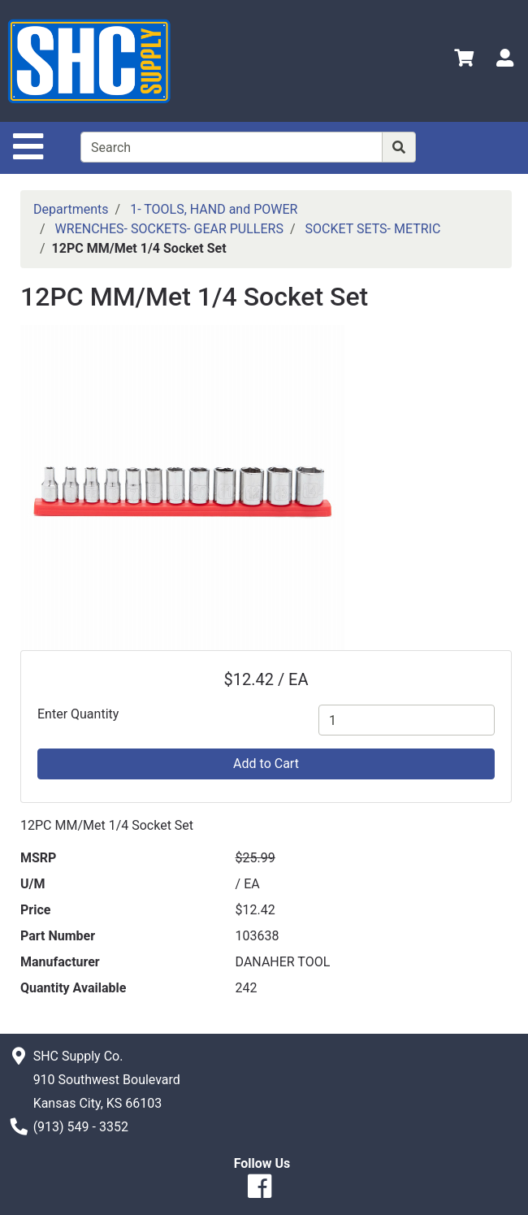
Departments (71, 209)
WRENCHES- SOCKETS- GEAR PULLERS (169, 228)
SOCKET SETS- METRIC (372, 228)
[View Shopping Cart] (464, 60)
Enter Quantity (78, 714)
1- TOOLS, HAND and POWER (213, 209)
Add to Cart (266, 763)
